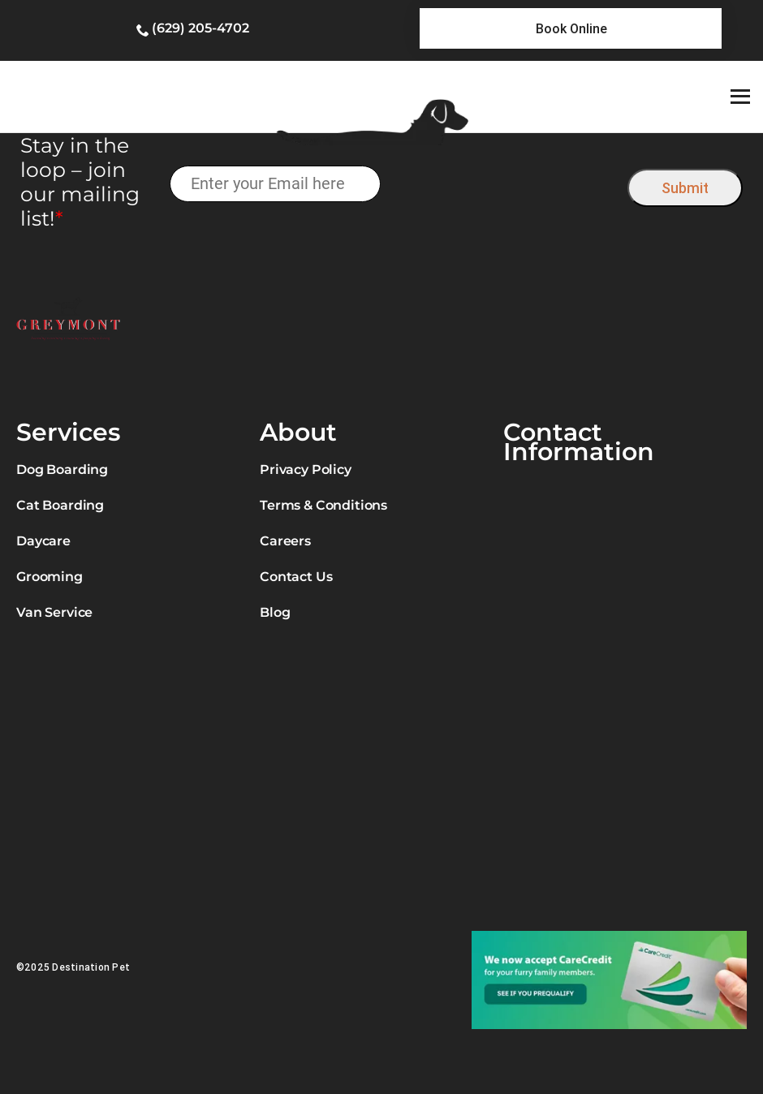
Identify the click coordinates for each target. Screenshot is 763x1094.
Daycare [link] (43, 541)
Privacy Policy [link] (305, 469)
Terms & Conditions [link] (323, 505)
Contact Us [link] (296, 576)
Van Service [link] (54, 612)
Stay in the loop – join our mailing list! (80, 181)
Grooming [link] (49, 576)
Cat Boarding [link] (60, 505)
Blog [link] (275, 612)
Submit (685, 188)
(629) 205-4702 (200, 28)
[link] (571, 28)
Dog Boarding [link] (62, 469)
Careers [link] (285, 541)
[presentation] (504, 184)
